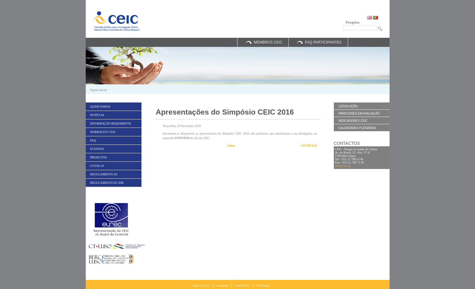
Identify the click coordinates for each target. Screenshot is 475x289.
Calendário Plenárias (357, 128)
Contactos (222, 285)
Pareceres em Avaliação (359, 113)
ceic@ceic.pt (343, 165)
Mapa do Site (201, 285)
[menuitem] (113, 106)
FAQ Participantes (323, 42)
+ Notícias (308, 145)
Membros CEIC (268, 42)
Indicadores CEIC (353, 120)
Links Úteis (242, 285)
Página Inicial (98, 90)
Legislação (348, 106)
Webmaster (263, 285)
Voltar (231, 145)
